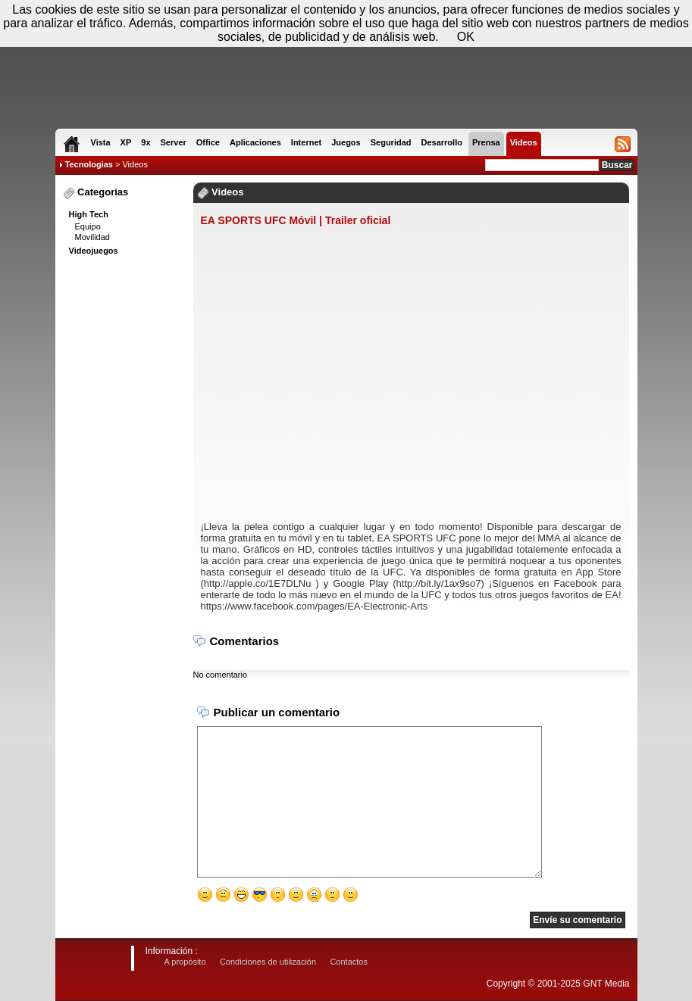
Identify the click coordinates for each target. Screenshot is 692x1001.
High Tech (88, 214)
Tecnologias (89, 164)
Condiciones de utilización (268, 961)
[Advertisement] (123, 493)
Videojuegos (93, 250)
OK (465, 36)
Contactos (349, 961)
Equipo (88, 226)
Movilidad (92, 237)
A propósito (185, 961)
